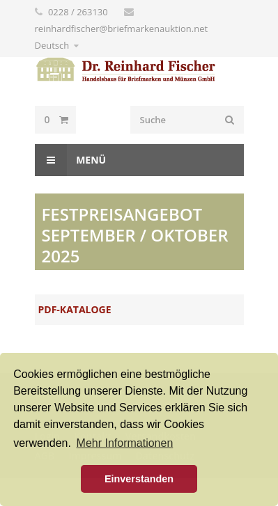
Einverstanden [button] (139, 478)
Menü (71, 160)
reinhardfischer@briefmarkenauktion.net (121, 28)
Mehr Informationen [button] (125, 443)
